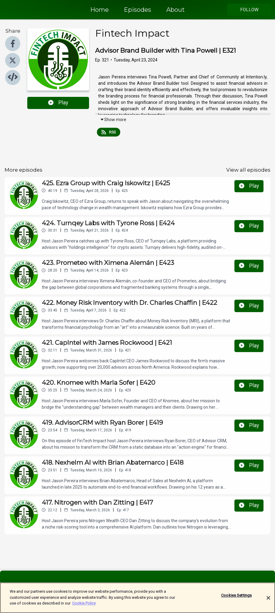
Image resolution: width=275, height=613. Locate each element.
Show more (113, 119)
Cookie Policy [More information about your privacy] (84, 606)
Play (58, 103)
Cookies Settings (236, 598)
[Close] (268, 601)
